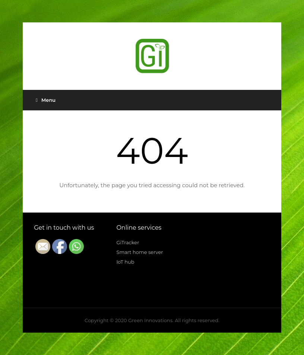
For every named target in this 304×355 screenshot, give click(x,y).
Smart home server (139, 252)
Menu (46, 100)
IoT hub (125, 262)
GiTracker (127, 242)
